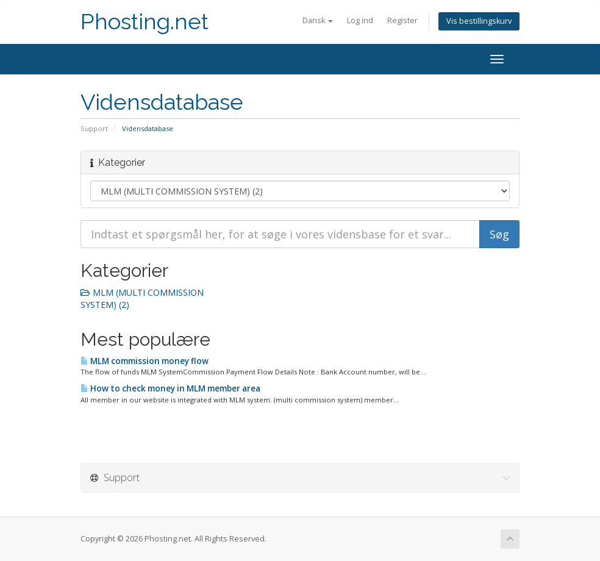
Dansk (317, 20)
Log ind (360, 20)
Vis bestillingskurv (479, 21)
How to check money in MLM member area (170, 388)
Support (94, 128)
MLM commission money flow (144, 361)
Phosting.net (144, 22)
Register (402, 20)
